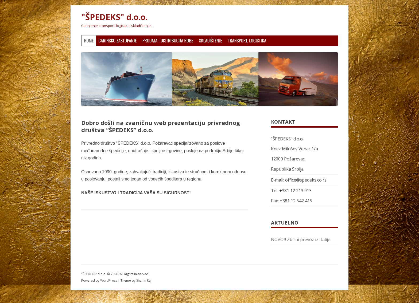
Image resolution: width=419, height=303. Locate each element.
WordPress (109, 280)
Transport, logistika (247, 40)
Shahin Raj (144, 280)
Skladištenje (210, 40)
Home (89, 40)
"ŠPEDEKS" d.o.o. (114, 17)
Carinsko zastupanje (117, 40)
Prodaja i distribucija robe (167, 40)
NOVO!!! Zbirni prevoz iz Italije (300, 239)
